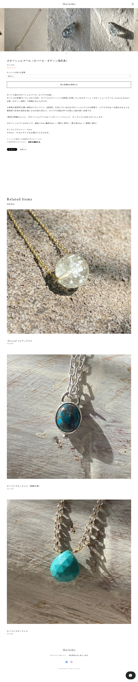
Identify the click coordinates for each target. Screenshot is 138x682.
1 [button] (66, 53)
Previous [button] (4, 29)
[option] (69, 29)
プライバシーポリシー (58, 655)
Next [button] (134, 29)
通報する (23, 149)
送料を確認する (34, 142)
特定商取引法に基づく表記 (78, 655)
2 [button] (68, 53)
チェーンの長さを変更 (16, 72)
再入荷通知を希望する (68, 85)
